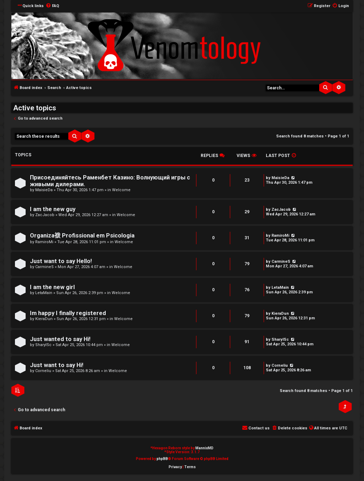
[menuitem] (52, 6)
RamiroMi (44, 242)
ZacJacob (44, 215)
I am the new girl (52, 287)
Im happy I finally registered (68, 313)
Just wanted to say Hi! (60, 339)
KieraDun (44, 319)
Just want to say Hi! (56, 365)
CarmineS (44, 267)
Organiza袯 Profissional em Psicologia (82, 235)
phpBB (162, 459)
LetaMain (43, 293)
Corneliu (43, 370)
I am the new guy (52, 209)
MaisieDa (44, 190)
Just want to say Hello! (61, 261)
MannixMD (204, 448)
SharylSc (43, 345)
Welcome (121, 190)
